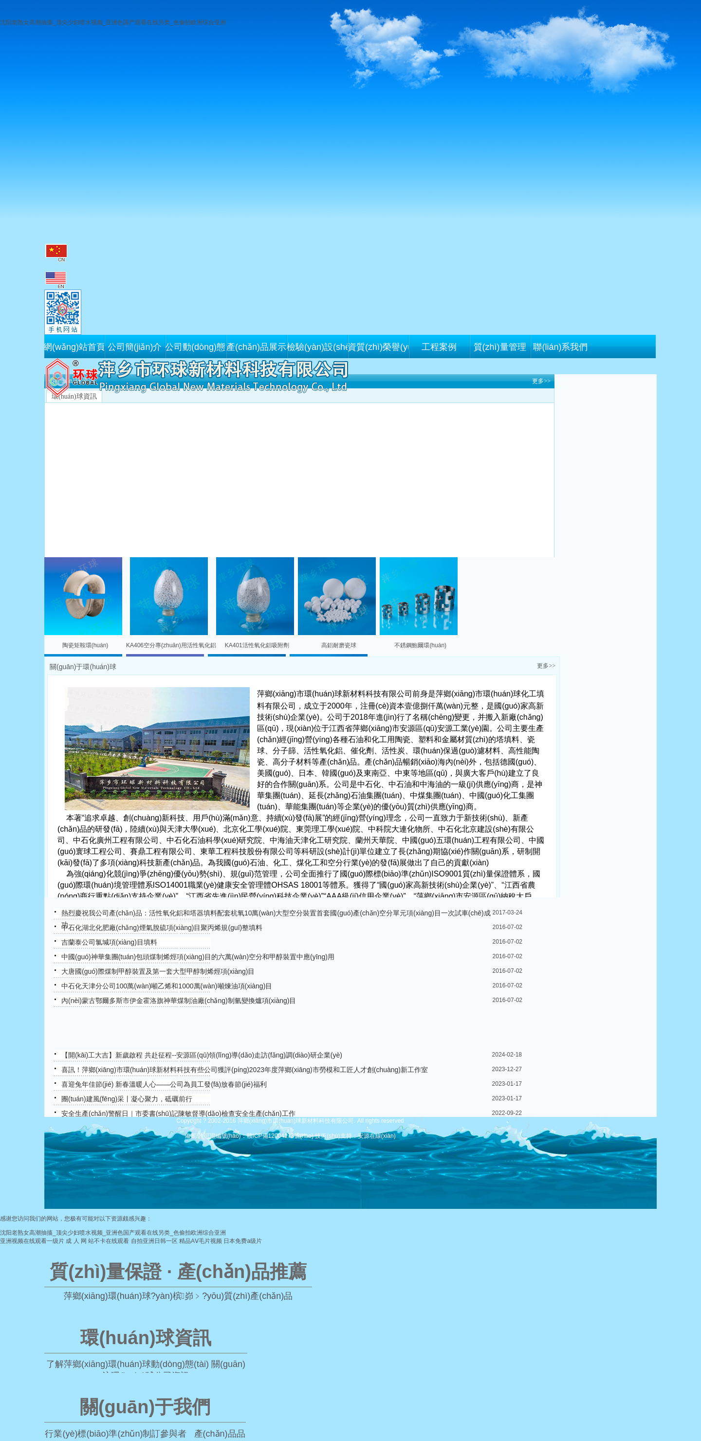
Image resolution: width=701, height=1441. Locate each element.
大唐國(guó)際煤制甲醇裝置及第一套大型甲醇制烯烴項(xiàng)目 (158, 971)
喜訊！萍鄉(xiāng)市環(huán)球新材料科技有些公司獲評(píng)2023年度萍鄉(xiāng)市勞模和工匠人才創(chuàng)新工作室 (244, 1070)
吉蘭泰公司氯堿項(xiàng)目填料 (109, 942)
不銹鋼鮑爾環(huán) (420, 645)
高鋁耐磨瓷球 (338, 645)
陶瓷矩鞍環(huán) (85, 645)
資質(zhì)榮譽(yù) (378, 347)
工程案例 (439, 347)
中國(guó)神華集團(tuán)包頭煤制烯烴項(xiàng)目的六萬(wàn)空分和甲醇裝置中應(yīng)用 (197, 957)
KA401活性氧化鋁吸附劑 (257, 645)
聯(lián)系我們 (560, 347)
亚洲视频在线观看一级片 (32, 1241)
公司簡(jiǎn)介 (135, 347)
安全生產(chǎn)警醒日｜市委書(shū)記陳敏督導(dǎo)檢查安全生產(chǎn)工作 (178, 1113)
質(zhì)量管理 (500, 347)
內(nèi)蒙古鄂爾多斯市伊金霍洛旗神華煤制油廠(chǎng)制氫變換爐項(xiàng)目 (178, 1000)
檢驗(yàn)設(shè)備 (317, 347)
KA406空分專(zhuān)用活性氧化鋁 (171, 645)
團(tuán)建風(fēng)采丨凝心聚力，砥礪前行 (126, 1099)
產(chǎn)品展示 (256, 347)
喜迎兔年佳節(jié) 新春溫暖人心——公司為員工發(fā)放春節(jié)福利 (164, 1084)
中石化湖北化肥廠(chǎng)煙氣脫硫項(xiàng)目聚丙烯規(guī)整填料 (161, 927)
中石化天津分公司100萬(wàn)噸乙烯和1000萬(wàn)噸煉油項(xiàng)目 (166, 986)
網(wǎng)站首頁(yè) (73, 347)
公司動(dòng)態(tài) (195, 347)
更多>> (541, 381)
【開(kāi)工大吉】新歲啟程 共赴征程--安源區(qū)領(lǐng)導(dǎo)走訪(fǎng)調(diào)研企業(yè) (201, 1055)
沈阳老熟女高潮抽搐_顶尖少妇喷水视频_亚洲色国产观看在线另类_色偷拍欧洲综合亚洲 (113, 22)
